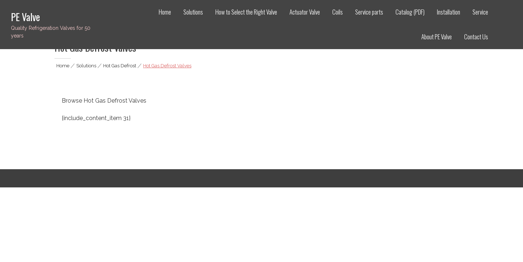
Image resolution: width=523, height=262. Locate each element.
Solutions (193, 11)
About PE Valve (436, 36)
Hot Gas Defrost (119, 65)
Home (165, 11)
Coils (337, 11)
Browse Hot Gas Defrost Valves (104, 100)
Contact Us (476, 36)
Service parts (369, 11)
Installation (448, 11)
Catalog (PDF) (410, 11)
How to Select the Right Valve (246, 11)
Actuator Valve (304, 11)
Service (480, 11)
